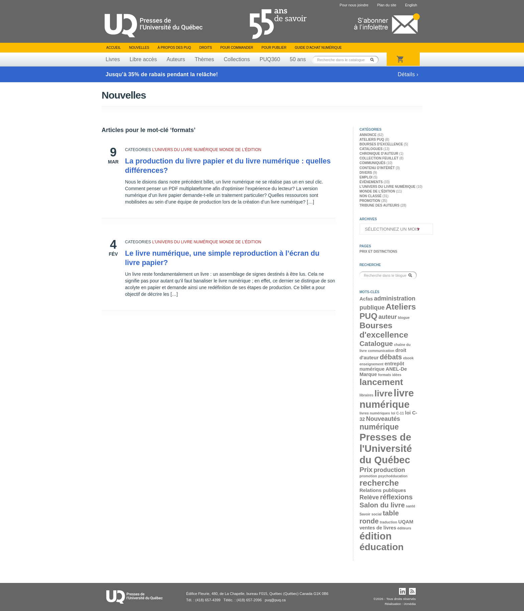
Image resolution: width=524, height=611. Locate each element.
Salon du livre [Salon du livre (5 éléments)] (382, 505)
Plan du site (386, 5)
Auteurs (176, 59)
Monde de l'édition (240, 149)
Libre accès (143, 59)
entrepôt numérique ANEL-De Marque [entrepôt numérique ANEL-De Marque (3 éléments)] (383, 369)
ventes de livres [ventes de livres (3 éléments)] (378, 527)
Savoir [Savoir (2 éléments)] (365, 514)
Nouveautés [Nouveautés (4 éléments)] (383, 418)
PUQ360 (270, 59)
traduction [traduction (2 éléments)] (388, 522)
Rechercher (374, 59)
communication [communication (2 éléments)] (381, 351)
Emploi (366, 177)
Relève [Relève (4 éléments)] (369, 497)
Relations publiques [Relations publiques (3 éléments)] (383, 490)
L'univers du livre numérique (185, 149)
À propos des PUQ (174, 47)
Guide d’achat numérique (318, 47)
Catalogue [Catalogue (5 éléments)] (376, 343)
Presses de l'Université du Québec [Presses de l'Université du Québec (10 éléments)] (386, 448)
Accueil (113, 47)
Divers (366, 172)
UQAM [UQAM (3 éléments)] (405, 521)
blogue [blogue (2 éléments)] (404, 318)
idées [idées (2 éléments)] (396, 375)
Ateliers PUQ (372, 139)
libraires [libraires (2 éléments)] (366, 395)
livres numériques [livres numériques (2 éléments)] (375, 413)
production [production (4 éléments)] (389, 470)
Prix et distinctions (378, 251)
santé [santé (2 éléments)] (410, 506)
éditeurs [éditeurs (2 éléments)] (404, 528)
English (411, 5)
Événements (371, 182)
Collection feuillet (379, 158)
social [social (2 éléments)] (377, 514)
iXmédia (410, 604)
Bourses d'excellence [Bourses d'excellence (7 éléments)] (384, 330)
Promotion (370, 201)
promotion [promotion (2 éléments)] (368, 476)
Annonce (368, 135)
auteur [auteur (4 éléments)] (387, 317)
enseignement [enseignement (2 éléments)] (372, 364)
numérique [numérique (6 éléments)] (379, 426)
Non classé (371, 196)
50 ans (298, 59)
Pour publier (274, 47)
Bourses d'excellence (381, 144)
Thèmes (204, 59)
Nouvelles (139, 47)
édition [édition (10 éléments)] (376, 535)
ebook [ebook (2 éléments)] (408, 358)
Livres (113, 59)
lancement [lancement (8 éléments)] (381, 382)
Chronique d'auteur (379, 153)
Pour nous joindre (354, 5)
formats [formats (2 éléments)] (384, 375)
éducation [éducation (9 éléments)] (382, 547)
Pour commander (236, 47)
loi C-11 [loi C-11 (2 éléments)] (397, 413)
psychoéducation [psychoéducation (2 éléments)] (393, 476)
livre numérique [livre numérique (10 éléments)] (387, 398)
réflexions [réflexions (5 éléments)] (396, 497)
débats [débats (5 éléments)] (391, 357)
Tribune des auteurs (379, 205)
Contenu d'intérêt (377, 168)
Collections (237, 59)
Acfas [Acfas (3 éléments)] (366, 298)
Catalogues (371, 149)
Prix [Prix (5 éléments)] (366, 469)
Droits (205, 47)
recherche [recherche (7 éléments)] (379, 482)
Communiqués (373, 163)
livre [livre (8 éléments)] (383, 393)
